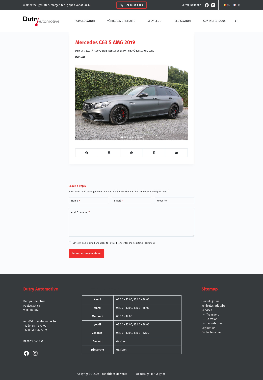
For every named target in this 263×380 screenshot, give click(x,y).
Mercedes (80, 57)
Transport (212, 314)
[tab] (122, 137)
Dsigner (160, 373)
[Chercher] (237, 21)
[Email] (176, 153)
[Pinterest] (131, 153)
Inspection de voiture (120, 51)
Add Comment (80, 212)
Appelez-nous (131, 5)
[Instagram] (213, 5)
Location (211, 319)
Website (162, 200)
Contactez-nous (214, 21)
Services (155, 21)
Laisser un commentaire (86, 253)
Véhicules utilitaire (121, 21)
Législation (183, 21)
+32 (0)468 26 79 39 (35, 330)
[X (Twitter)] (109, 153)
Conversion (100, 51)
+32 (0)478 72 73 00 (34, 325)
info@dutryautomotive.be (39, 321)
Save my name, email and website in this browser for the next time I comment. (114, 243)
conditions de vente (114, 373)
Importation (214, 323)
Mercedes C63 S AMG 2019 (105, 42)
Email (118, 201)
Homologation (84, 21)
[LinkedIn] (154, 153)
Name (75, 201)
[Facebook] (207, 5)
